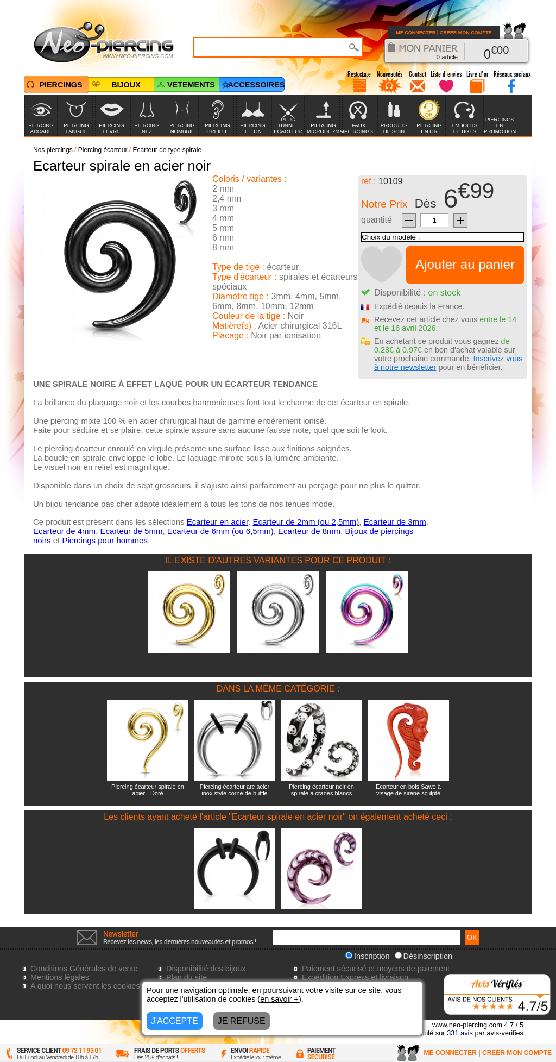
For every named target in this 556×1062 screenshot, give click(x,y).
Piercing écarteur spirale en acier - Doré (147, 789)
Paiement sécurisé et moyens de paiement (376, 968)
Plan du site (186, 977)
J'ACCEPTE (174, 1021)
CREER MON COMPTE (466, 32)
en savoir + (279, 999)
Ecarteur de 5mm (131, 531)
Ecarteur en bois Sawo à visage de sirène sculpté (408, 789)
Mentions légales (59, 977)
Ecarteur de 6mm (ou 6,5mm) (220, 531)
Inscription (367, 956)
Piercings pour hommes (105, 540)
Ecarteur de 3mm (395, 521)
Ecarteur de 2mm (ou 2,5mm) (305, 521)
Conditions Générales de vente (84, 968)
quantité (376, 219)
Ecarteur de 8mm (309, 531)
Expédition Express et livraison (355, 977)
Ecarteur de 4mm (64, 531)
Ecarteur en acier (217, 521)
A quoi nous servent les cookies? (87, 986)
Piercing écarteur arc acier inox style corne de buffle (234, 789)
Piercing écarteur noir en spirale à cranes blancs (321, 789)
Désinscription (423, 956)
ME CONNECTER (415, 32)
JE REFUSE (242, 1021)
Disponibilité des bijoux (205, 968)
